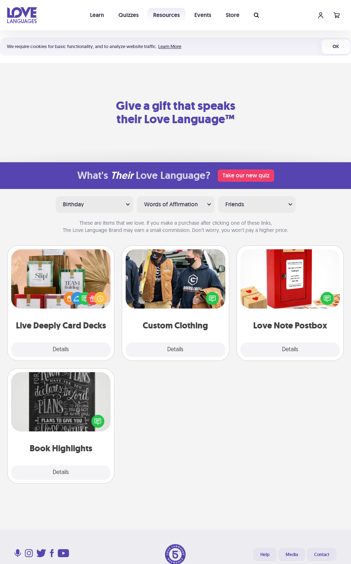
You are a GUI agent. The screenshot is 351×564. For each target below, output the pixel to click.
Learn (97, 15)
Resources (166, 15)
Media (292, 554)
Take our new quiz (245, 175)
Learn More (169, 46)
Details (61, 350)
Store (232, 15)
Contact (321, 554)
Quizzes (128, 15)
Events (202, 15)
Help (264, 554)
